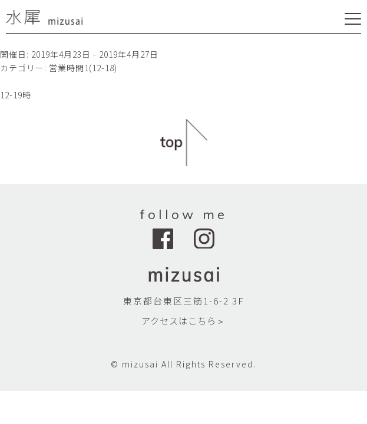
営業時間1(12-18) (83, 68)
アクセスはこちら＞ (183, 320)
